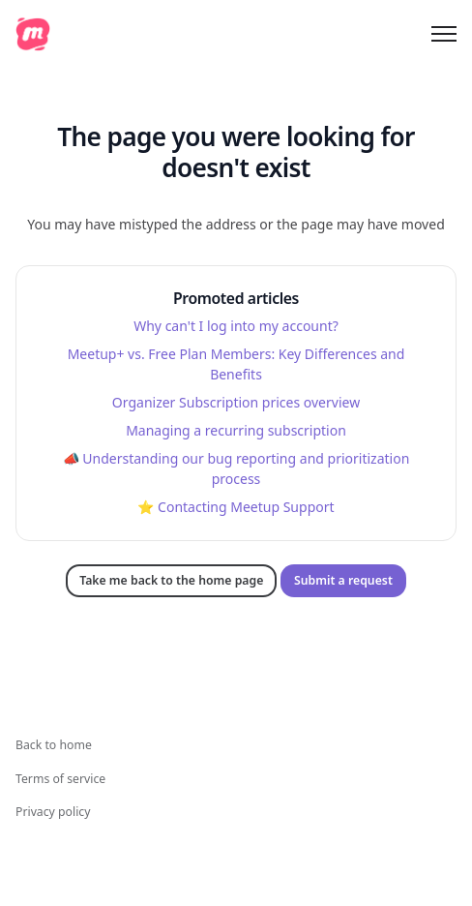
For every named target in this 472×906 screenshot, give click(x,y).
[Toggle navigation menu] (444, 33)
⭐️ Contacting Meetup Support (235, 507)
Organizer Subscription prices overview (236, 402)
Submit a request (343, 580)
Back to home (53, 745)
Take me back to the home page (171, 580)
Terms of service (60, 778)
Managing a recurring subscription (236, 430)
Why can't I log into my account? (236, 326)
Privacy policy (52, 811)
